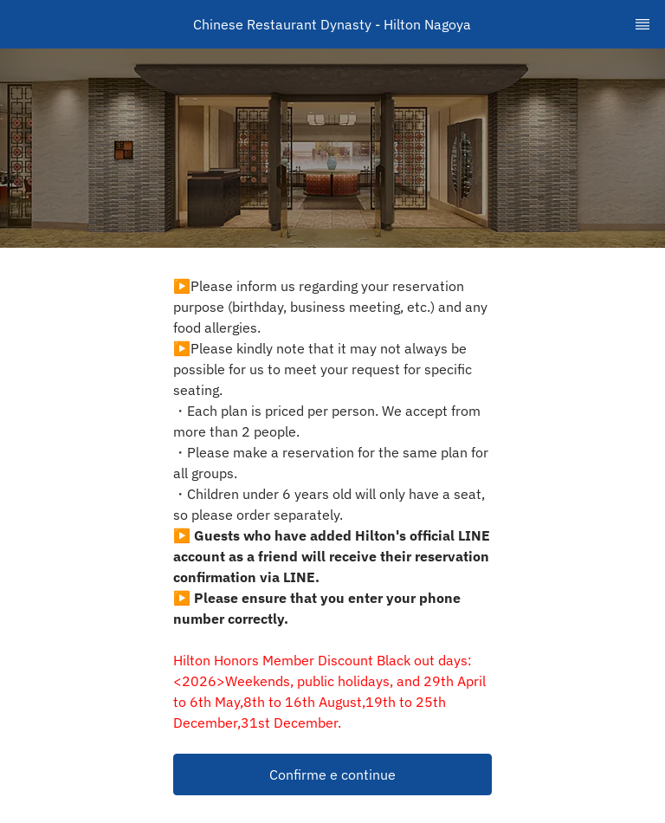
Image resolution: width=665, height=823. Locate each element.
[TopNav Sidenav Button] (642, 24)
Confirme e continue (332, 774)
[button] (332, 774)
